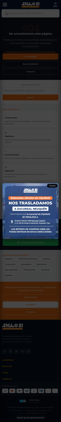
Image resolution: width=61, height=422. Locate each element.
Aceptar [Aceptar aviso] (52, 186)
